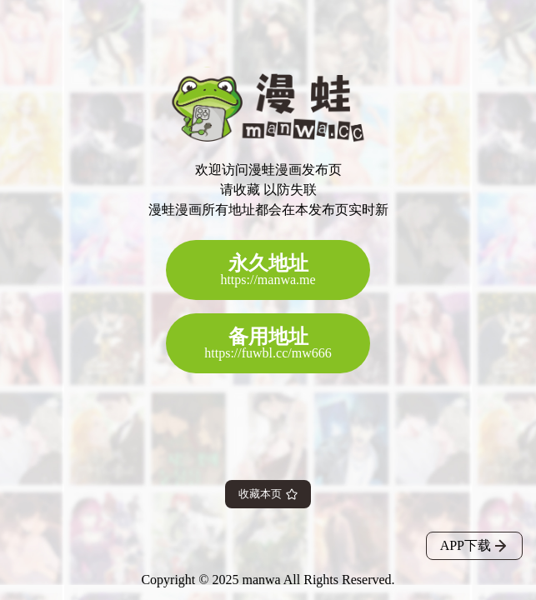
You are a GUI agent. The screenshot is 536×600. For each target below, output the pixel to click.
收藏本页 (267, 494)
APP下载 (474, 545)
